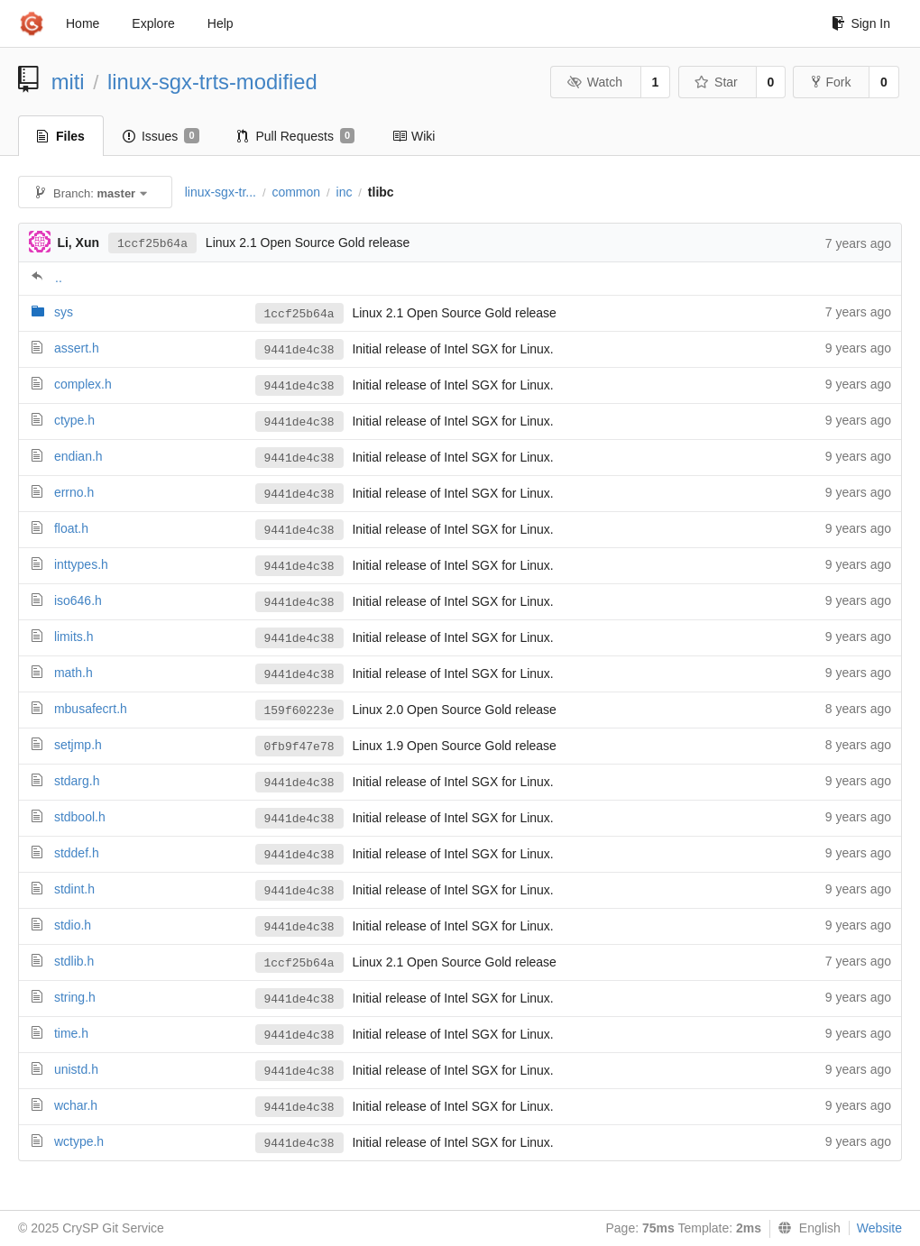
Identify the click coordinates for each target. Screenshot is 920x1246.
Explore (153, 23)
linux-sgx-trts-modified (212, 81)
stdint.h (74, 889)
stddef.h (76, 853)
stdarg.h (77, 781)
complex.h (83, 384)
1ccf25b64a (152, 244)
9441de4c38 (299, 350)
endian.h (78, 456)
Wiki (413, 136)
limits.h (74, 636)
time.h (71, 1033)
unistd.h (76, 1069)
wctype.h (79, 1141)
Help (220, 23)
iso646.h (78, 600)
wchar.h (75, 1105)
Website (879, 1228)
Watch (594, 82)
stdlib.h (74, 961)
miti (68, 81)
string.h (75, 997)
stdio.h (72, 925)
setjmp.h (78, 745)
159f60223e (299, 711)
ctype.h (74, 420)
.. (58, 277)
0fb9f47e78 (299, 747)
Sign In (861, 23)
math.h (73, 672)
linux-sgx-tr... (220, 192)
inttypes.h (81, 564)
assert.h (76, 348)
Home (82, 23)
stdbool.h (80, 817)
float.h (71, 528)
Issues (161, 136)
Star (716, 82)
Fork (831, 82)
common (295, 192)
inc (344, 192)
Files (61, 136)
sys (63, 312)
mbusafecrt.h (90, 708)
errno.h (74, 492)
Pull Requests (296, 136)
